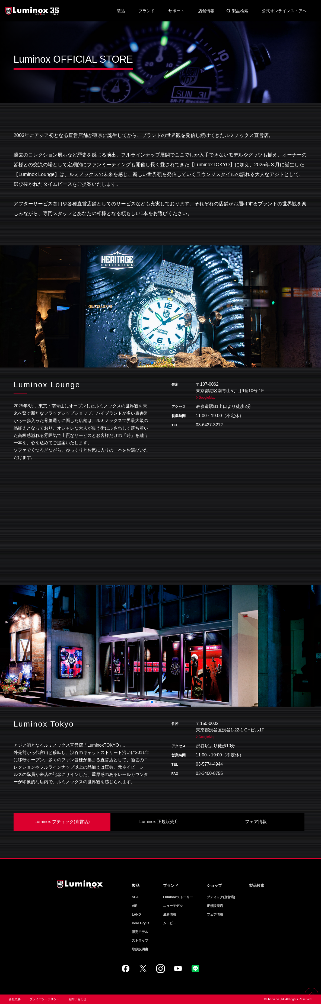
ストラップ (140, 940)
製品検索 (240, 10)
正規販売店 (215, 906)
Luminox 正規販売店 (159, 821)
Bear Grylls (140, 923)
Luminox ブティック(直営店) (62, 821)
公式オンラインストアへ (284, 10)
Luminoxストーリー (178, 897)
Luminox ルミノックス (32, 11)
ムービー (169, 923)
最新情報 (169, 914)
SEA (135, 897)
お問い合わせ (77, 999)
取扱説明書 (140, 949)
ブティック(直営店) (221, 897)
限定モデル (140, 932)
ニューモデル (173, 906)
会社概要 (15, 999)
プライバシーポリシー (44, 999)
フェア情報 (256, 821)
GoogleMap (207, 397)
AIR (135, 906)
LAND (136, 914)
